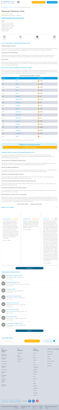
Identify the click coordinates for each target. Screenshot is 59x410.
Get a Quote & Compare (38, 2)
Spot (17, 127)
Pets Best (18, 121)
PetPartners (18, 118)
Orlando (15, 7)
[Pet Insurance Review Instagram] (37, 401)
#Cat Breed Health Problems (22, 204)
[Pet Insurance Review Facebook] (29, 401)
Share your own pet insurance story (4, 380)
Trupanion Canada (50, 361)
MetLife (17, 108)
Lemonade (18, 102)
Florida (10, 7)
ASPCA (17, 84)
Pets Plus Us (49, 363)
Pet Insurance (19, 353)
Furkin (48, 356)
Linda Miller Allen (26, 219)
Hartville (18, 96)
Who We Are (4, 369)
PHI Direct (49, 358)
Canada (18, 361)
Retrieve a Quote (52, 2)
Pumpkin (18, 124)
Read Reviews (4, 361)
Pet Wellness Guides (4, 376)
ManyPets (18, 105)
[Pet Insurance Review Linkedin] (33, 401)
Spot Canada (49, 354)
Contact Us (5, 401)
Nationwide (18, 111)
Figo (17, 93)
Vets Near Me (4, 7)
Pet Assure (18, 115)
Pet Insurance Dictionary (4, 385)
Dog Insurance (19, 356)
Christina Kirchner (7, 219)
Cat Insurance (20, 358)
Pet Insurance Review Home (4, 355)
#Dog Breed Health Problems (36, 204)
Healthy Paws (19, 99)
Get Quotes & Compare (29, 147)
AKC (17, 81)
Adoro (17, 136)
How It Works (4, 363)
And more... (35, 395)
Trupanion (18, 130)
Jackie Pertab (46, 219)
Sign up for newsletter (16, 401)
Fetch (17, 90)
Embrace (18, 87)
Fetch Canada (49, 351)
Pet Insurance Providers (4, 367)
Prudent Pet (18, 133)
